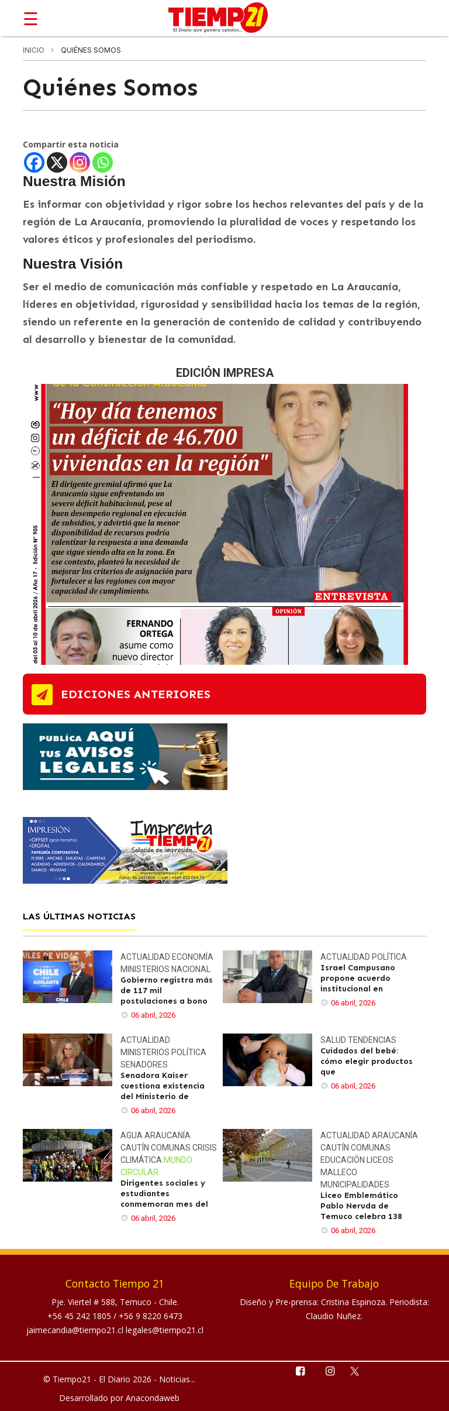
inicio (33, 50)
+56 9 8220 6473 (150, 1315)
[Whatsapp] (102, 162)
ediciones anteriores (135, 694)
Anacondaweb (152, 1397)
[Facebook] (34, 162)
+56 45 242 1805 (80, 1315)
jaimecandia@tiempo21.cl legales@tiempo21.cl (114, 1330)
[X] (57, 162)
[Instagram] (80, 162)
